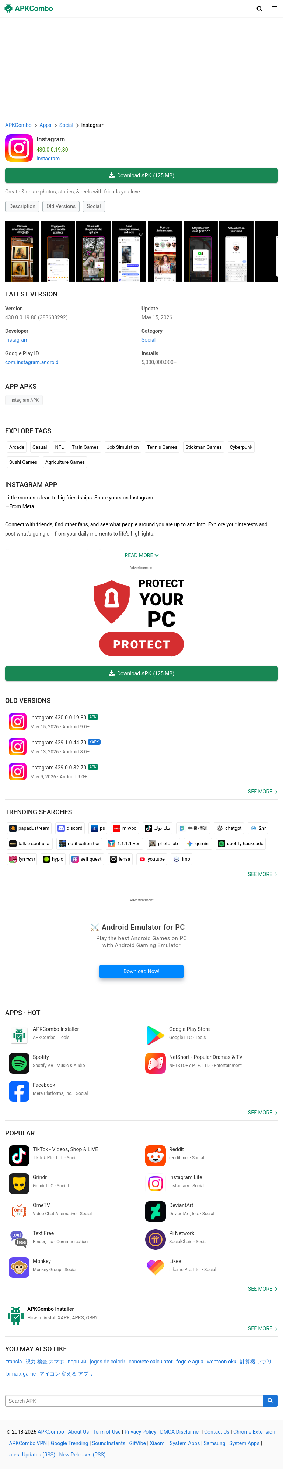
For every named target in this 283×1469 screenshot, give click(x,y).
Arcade (16, 447)
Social (94, 206)
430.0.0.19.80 (36, 317)
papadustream (29, 828)
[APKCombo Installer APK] (141, 1313)
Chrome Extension (254, 1432)
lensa (120, 859)
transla (14, 1362)
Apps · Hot (23, 1013)
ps (98, 828)
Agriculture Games (65, 462)
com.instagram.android (32, 362)
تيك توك (157, 828)
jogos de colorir (107, 1362)
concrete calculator (150, 1362)
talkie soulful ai (29, 843)
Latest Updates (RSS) (31, 1455)
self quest (86, 859)
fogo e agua (189, 1362)
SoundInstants (108, 1443)
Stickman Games (203, 447)
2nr (258, 828)
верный (77, 1362)
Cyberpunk (241, 447)
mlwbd (125, 828)
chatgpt (228, 828)
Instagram (50, 139)
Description (22, 206)
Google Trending (69, 1443)
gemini (198, 843)
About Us (78, 1432)
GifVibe (137, 1443)
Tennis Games (162, 447)
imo (181, 859)
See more (260, 791)
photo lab (163, 843)
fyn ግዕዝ (22, 859)
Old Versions (61, 206)
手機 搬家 (193, 828)
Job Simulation (123, 447)
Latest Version (31, 294)
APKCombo (18, 125)
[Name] (134, 1401)
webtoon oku (221, 1362)
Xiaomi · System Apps (175, 1443)
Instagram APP (31, 484)
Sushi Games (23, 462)
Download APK (141, 175)
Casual (39, 447)
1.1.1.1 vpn (124, 843)
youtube (152, 859)
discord (70, 828)
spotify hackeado (240, 843)
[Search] (270, 1401)
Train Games (85, 447)
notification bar (79, 843)
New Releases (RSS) (82, 1455)
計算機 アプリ (256, 1362)
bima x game (21, 1374)
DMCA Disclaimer (180, 1432)
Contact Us (217, 1432)
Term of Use (107, 1432)
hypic (53, 859)
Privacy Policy (140, 1432)
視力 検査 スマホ (44, 1362)
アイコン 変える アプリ (66, 1374)
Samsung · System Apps (231, 1443)
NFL (59, 447)
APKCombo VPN (28, 1443)
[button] (259, 8)
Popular (20, 1133)
